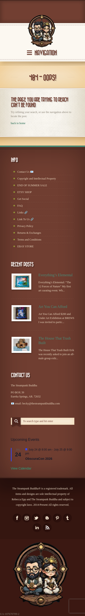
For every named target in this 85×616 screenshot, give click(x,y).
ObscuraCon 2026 (38, 458)
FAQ (20, 205)
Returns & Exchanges (29, 232)
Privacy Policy (25, 226)
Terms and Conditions (29, 239)
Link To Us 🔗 (25, 219)
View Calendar (21, 468)
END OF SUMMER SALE (32, 185)
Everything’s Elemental (56, 275)
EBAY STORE (25, 246)
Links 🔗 (22, 212)
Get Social (23, 199)
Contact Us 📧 (25, 171)
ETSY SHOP (24, 192)
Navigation (45, 53)
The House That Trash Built (55, 340)
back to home (18, 123)
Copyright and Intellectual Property (36, 178)
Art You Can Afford (53, 307)
